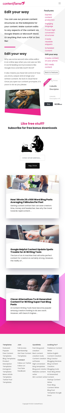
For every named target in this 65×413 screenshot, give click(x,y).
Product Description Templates (7, 364)
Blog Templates (9, 358)
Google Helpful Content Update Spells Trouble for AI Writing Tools (31, 251)
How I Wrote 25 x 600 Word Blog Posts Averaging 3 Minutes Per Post (31, 201)
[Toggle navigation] (59, 3)
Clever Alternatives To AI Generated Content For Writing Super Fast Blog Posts (30, 302)
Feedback (21, 371)
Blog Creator (52, 358)
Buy (48, 104)
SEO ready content (49, 65)
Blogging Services (54, 361)
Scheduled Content (49, 49)
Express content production (50, 17)
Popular (6, 351)
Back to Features (51, 72)
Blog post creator (39, 369)
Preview (54, 81)
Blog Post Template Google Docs (54, 393)
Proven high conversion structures (50, 33)
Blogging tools (53, 369)
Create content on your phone (52, 59)
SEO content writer (39, 377)
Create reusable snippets (49, 42)
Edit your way (51, 54)
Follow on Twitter (24, 363)
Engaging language (49, 25)
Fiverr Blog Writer (53, 372)
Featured (6, 348)
